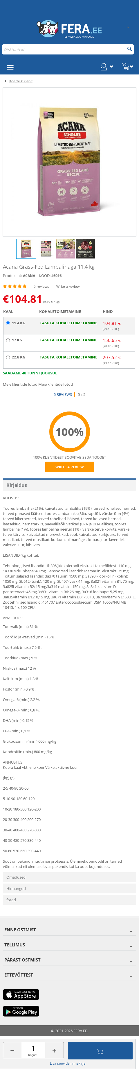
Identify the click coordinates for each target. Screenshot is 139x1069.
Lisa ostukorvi (100, 1050)
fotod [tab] (11, 899)
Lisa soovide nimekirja (68, 1063)
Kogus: (32, 1055)
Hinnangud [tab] (16, 888)
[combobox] (68, 49)
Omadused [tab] (16, 877)
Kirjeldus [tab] (16, 485)
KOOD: (44, 275)
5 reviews (41, 286)
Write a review (68, 286)
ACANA (29, 275)
